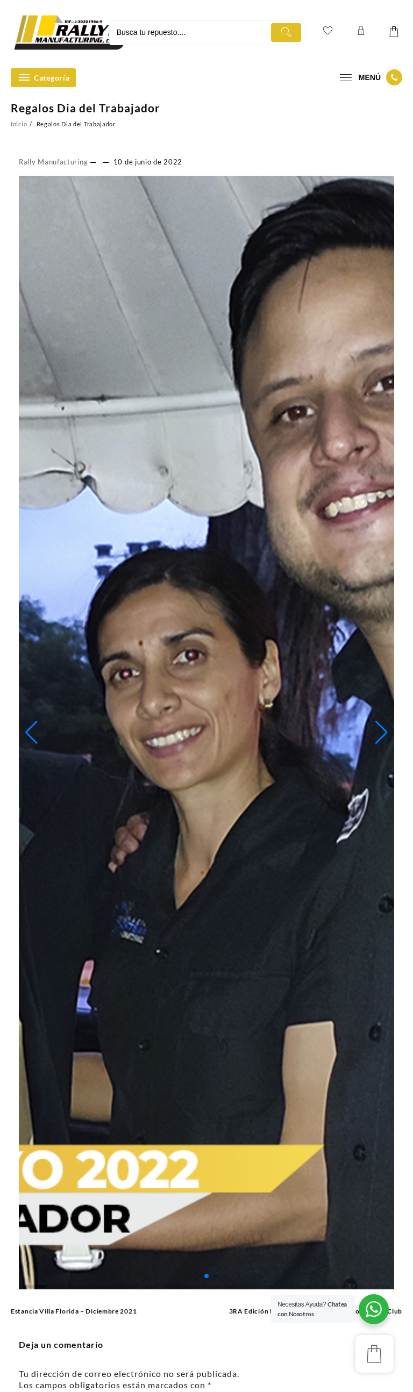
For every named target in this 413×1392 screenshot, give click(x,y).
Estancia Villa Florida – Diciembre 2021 (74, 1311)
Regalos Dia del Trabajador (85, 107)
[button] (31, 732)
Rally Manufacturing (53, 161)
